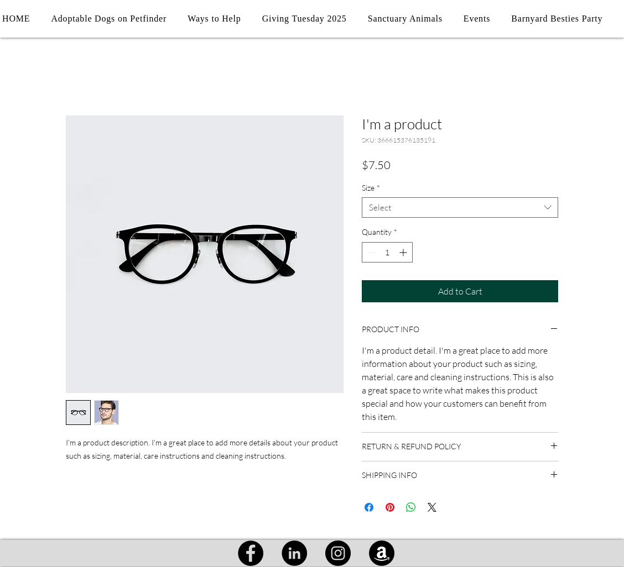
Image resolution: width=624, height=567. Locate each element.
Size (371, 187)
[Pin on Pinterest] (390, 507)
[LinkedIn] (294, 553)
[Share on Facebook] (369, 507)
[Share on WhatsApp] (411, 507)
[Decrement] (370, 252)
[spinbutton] (387, 252)
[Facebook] (250, 553)
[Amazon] (381, 553)
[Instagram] (338, 553)
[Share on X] (432, 507)
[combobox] (460, 207)
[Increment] (404, 252)
